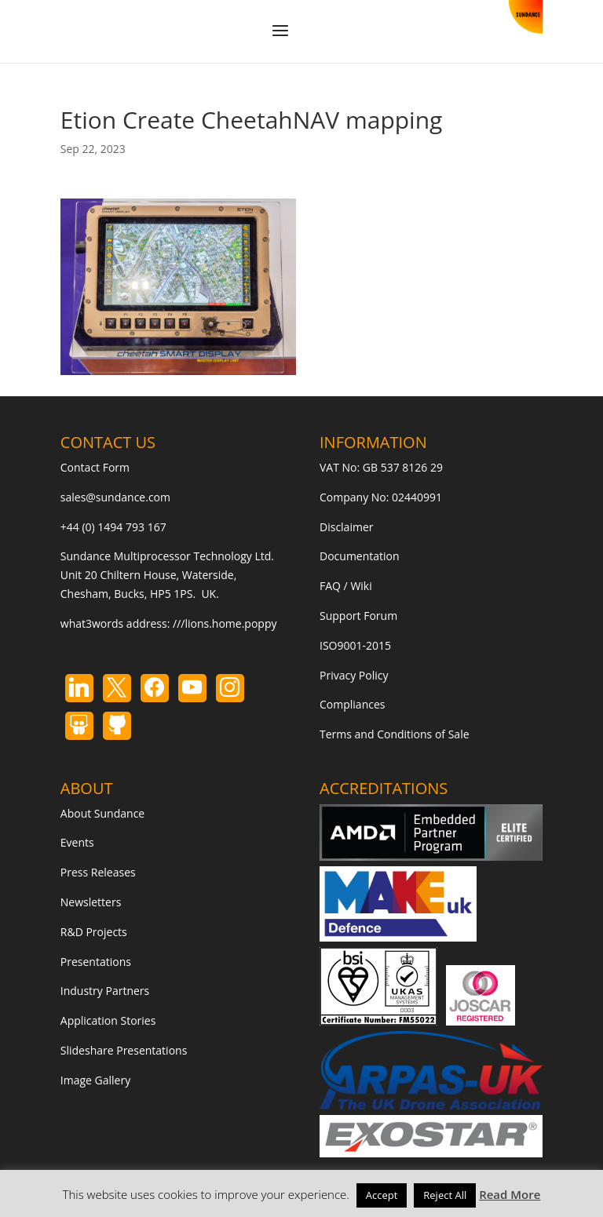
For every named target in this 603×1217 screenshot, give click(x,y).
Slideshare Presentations (124, 1050)
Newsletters (91, 902)
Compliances (352, 704)
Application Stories (108, 1020)
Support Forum (358, 615)
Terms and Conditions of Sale (395, 734)
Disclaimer (346, 526)
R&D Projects (93, 931)
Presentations (95, 961)
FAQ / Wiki (346, 585)
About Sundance (102, 813)
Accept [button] (382, 1195)
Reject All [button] (444, 1195)
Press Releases (98, 872)
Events (77, 842)
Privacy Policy (354, 675)
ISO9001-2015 (355, 645)
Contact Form (95, 467)
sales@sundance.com (115, 497)
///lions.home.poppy (224, 623)
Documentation (360, 555)
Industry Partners (104, 990)
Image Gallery (95, 1080)
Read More (509, 1194)
